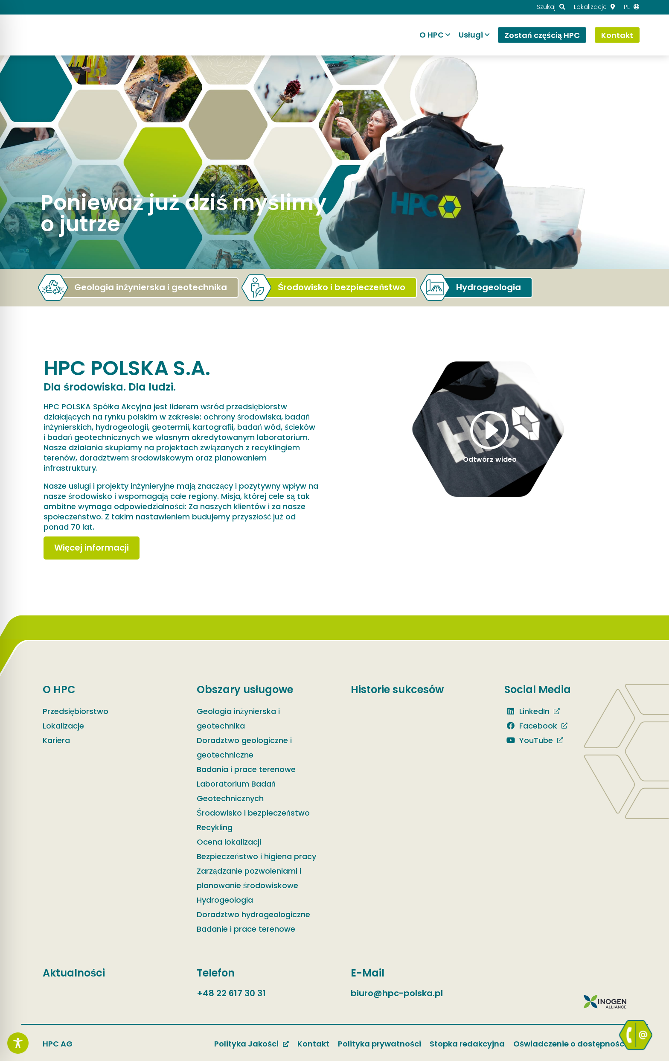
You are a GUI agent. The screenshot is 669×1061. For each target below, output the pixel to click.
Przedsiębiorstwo (75, 711)
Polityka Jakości (246, 1043)
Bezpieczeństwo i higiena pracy (256, 856)
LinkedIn (527, 711)
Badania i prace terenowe (246, 769)
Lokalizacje (63, 725)
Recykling (215, 827)
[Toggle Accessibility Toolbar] (17, 1043)
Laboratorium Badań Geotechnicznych (236, 791)
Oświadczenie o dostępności (569, 1043)
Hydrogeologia (225, 900)
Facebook (530, 725)
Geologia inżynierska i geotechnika (238, 718)
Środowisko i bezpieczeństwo (253, 812)
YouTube (528, 740)
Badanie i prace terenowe (246, 929)
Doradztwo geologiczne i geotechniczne (244, 747)
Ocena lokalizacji (229, 842)
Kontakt (313, 1043)
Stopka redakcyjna (467, 1043)
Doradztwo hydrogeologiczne (253, 914)
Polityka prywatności (379, 1043)
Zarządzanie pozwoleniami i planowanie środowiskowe (249, 878)
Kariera (56, 740)
